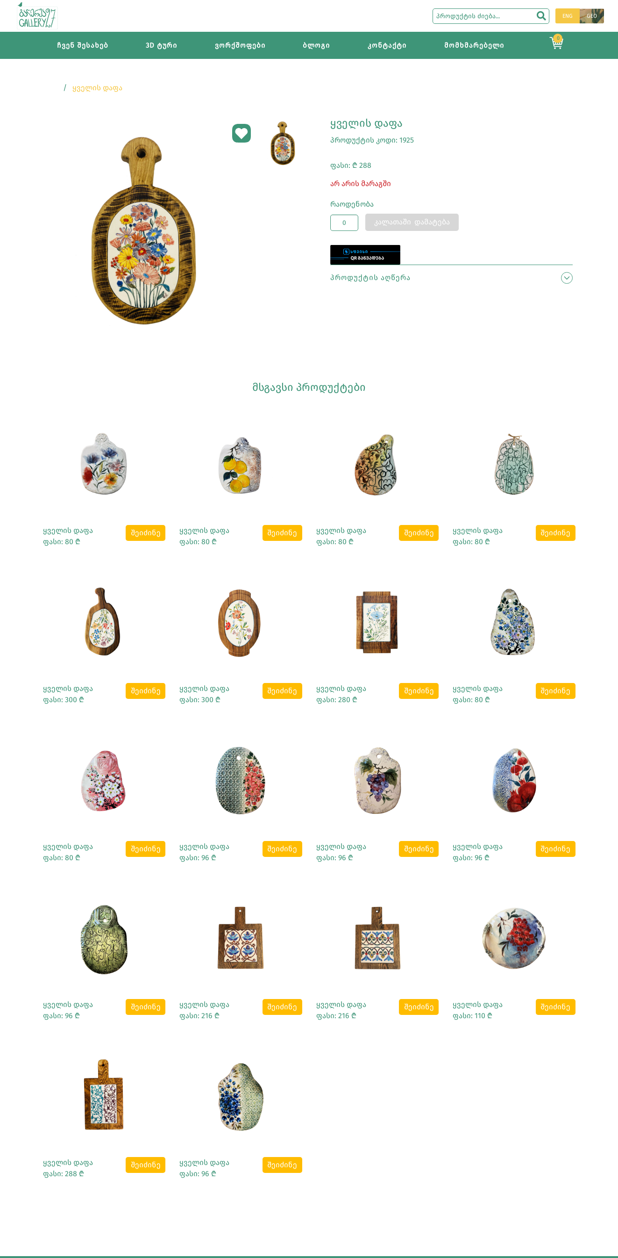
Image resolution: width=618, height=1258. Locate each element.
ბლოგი (316, 45)
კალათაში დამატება (412, 221)
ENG (567, 16)
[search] (541, 15)
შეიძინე (146, 532)
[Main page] (37, 15)
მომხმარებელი (474, 45)
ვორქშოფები (240, 45)
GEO (592, 16)
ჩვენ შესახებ (82, 45)
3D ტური (161, 45)
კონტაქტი (387, 45)
